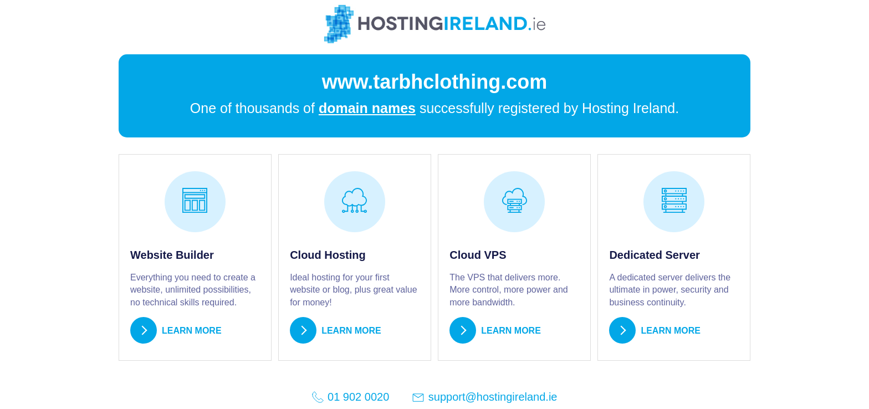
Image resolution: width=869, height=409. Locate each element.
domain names (367, 108)
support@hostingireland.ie (484, 398)
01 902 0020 (350, 397)
